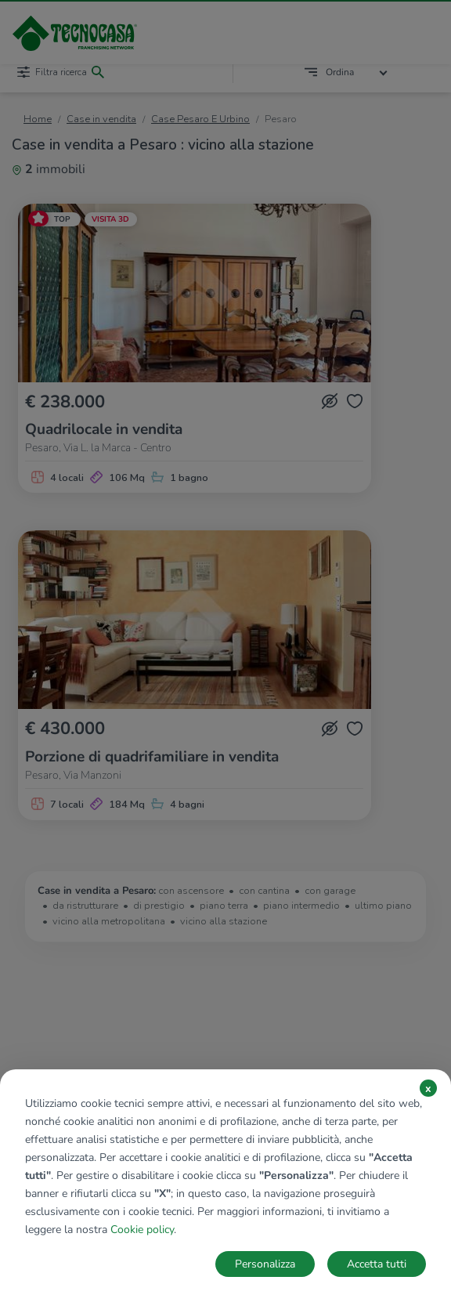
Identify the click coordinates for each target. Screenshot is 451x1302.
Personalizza (265, 1264)
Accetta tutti (376, 1264)
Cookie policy (142, 1229)
